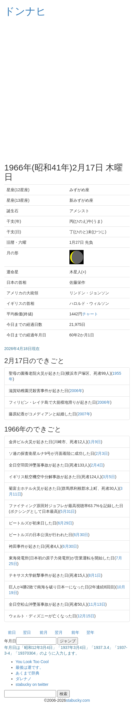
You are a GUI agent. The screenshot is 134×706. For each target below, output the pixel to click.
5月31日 (67, 511)
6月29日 (65, 523)
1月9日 (95, 442)
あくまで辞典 (27, 673)
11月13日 (97, 604)
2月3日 (101, 453)
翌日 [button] (27, 632)
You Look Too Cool (32, 661)
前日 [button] (12, 632)
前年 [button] (75, 632)
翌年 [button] (90, 632)
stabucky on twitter (32, 684)
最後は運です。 (29, 667)
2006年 (76, 390)
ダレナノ (23, 678)
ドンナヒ (25, 11)
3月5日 (109, 476)
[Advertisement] (67, 90)
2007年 (84, 414)
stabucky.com (78, 700)
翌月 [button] (59, 632)
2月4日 (97, 465)
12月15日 (86, 616)
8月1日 (95, 575)
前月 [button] (44, 632)
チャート (90, 314)
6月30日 (81, 534)
